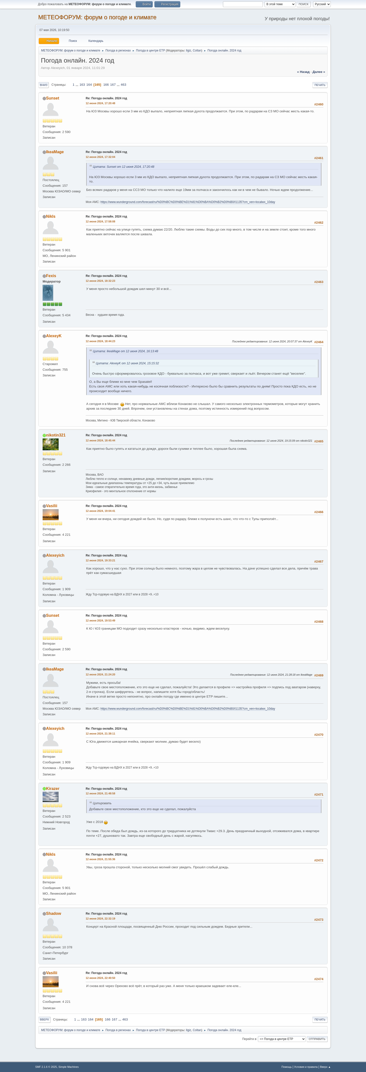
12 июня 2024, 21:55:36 (100, 859)
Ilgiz (188, 50)
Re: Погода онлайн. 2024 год (106, 98)
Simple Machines (68, 1066)
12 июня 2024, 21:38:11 (100, 733)
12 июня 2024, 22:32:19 (100, 918)
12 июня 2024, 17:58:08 (100, 221)
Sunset (52, 98)
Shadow (53, 913)
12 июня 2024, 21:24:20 (100, 674)
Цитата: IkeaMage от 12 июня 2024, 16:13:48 (125, 351)
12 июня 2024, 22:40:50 (100, 977)
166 (106, 84)
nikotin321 (56, 435)
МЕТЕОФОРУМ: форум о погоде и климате (97, 17)
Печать (320, 85)
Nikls (50, 216)
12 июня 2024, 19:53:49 (100, 620)
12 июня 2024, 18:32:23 (100, 280)
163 (82, 84)
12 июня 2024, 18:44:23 (100, 341)
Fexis (51, 276)
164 (89, 84)
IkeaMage (55, 152)
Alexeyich (55, 555)
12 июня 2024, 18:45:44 (100, 440)
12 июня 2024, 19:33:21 (100, 560)
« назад (303, 72)
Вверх (44, 1019)
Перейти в (249, 1038)
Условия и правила (305, 1066)
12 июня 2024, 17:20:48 (100, 103)
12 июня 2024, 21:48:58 (100, 793)
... (77, 84)
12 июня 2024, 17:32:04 (100, 156)
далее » (319, 72)
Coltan (197, 50)
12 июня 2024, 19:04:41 (100, 510)
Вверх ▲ (325, 1066)
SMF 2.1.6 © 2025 (46, 1066)
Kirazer (52, 789)
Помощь (287, 1066)
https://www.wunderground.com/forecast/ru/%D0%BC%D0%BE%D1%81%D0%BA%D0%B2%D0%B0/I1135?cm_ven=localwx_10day (187, 202)
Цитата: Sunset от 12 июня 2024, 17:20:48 (123, 166)
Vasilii (51, 506)
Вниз (43, 85)
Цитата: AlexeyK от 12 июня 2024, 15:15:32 (127, 363)
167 (113, 84)
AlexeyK (54, 336)
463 (123, 84)
